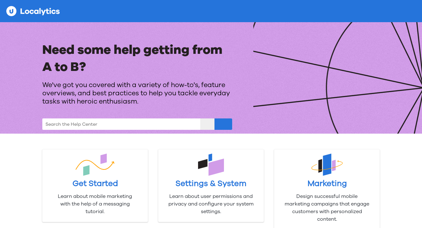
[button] (207, 124)
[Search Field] (137, 124)
